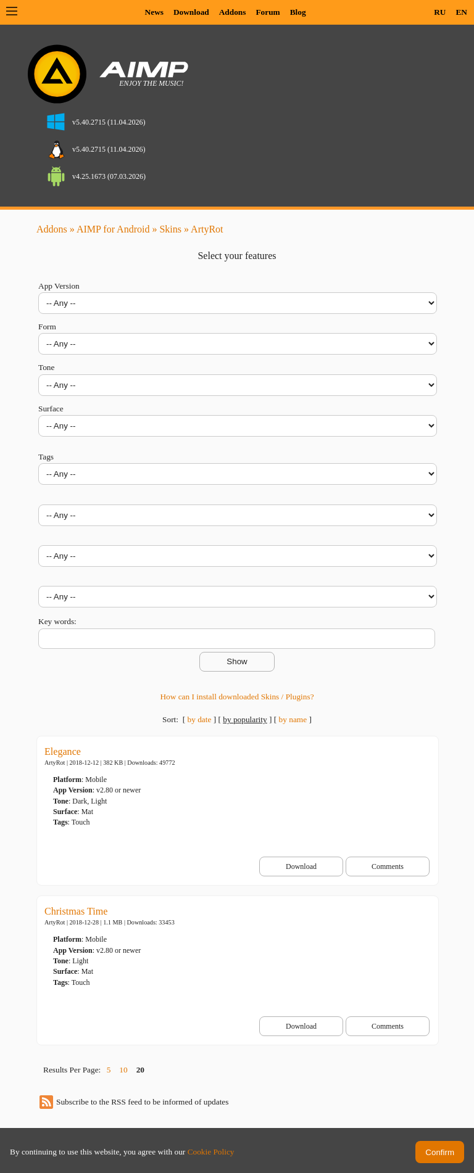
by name (293, 719)
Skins (170, 229)
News (154, 12)
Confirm (439, 1152)
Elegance (62, 751)
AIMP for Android (113, 229)
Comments (388, 866)
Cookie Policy (211, 1151)
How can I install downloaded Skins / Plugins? (237, 696)
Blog (298, 12)
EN (461, 12)
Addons (232, 12)
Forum (268, 12)
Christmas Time (75, 911)
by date (199, 719)
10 (123, 1069)
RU (440, 12)
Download (191, 12)
